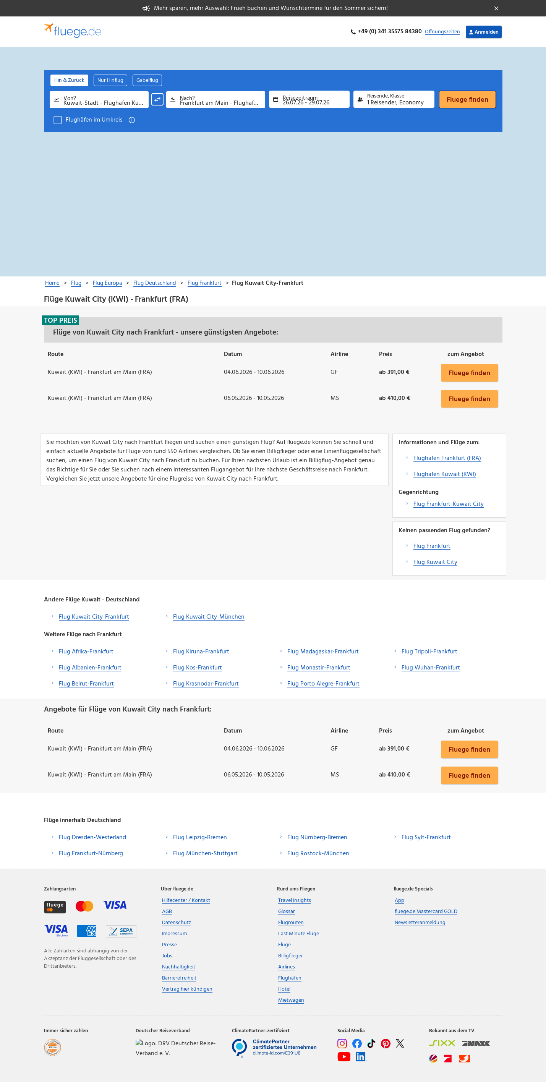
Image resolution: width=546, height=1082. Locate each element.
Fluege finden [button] (469, 373)
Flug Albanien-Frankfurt (90, 668)
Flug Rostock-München (318, 854)
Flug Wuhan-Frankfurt (431, 668)
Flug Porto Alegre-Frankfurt (323, 684)
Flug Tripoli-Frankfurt (429, 652)
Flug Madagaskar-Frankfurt (323, 652)
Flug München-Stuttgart (205, 854)
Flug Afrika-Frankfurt (86, 652)
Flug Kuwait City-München (209, 617)
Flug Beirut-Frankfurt (86, 684)
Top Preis (60, 320)
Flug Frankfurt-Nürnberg (91, 854)
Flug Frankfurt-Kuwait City (448, 504)
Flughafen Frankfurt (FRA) (447, 458)
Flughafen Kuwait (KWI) (444, 474)
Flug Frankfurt (431, 546)
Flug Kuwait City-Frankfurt (94, 617)
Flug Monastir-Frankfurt (318, 668)
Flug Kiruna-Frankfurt (201, 652)
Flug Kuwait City (435, 562)
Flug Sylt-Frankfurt (426, 838)
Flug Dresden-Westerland (92, 838)
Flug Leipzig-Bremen (200, 838)
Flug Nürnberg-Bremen (317, 838)
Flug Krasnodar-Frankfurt (206, 684)
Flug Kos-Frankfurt (197, 668)
